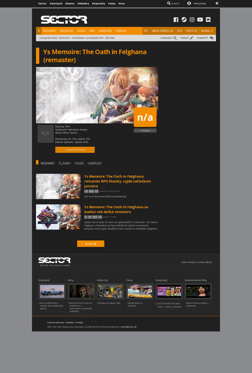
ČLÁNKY (65, 163)
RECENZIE (66, 31)
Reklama (70, 322)
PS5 (179, 31)
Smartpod (56, 3)
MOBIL (205, 31)
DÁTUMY (110, 37)
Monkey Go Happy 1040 (109, 303)
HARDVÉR (105, 31)
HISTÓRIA (52, 37)
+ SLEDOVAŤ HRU (75, 149)
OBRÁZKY (95, 163)
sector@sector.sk (128, 326)
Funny (111, 3)
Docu (122, 3)
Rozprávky (98, 3)
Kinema (69, 3)
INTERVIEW (78, 37)
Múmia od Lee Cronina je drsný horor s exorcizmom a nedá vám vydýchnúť (80, 307)
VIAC (91, 244)
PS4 (86, 191)
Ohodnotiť (145, 130)
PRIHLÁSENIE (200, 3)
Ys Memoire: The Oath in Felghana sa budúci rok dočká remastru (116, 209)
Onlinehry (83, 3)
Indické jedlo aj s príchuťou (135, 304)
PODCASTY (65, 37)
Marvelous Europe (77, 129)
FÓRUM (121, 31)
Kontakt (79, 322)
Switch (91, 191)
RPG (67, 126)
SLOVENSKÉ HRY (95, 37)
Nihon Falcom (70, 132)
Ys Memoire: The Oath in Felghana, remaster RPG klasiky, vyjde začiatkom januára (117, 181)
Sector (42, 3)
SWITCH (191, 31)
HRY (92, 31)
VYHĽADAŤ (166, 37)
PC (146, 31)
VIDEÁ (81, 31)
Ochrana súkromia (55, 322)
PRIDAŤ (185, 37)
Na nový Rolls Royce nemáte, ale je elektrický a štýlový (51, 306)
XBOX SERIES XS (162, 31)
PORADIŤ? (202, 37)
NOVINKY (49, 31)
